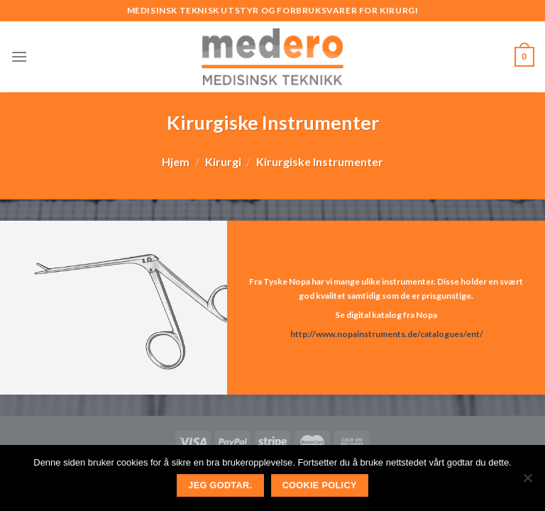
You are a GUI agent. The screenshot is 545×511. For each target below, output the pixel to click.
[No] (527, 482)
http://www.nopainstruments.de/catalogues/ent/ (386, 334)
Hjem (175, 161)
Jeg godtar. (220, 485)
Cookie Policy (319, 485)
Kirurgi (223, 161)
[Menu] (19, 56)
